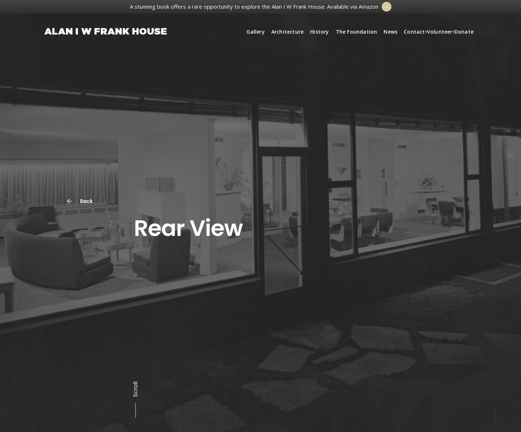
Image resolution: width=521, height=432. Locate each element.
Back (81, 198)
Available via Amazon (352, 6)
